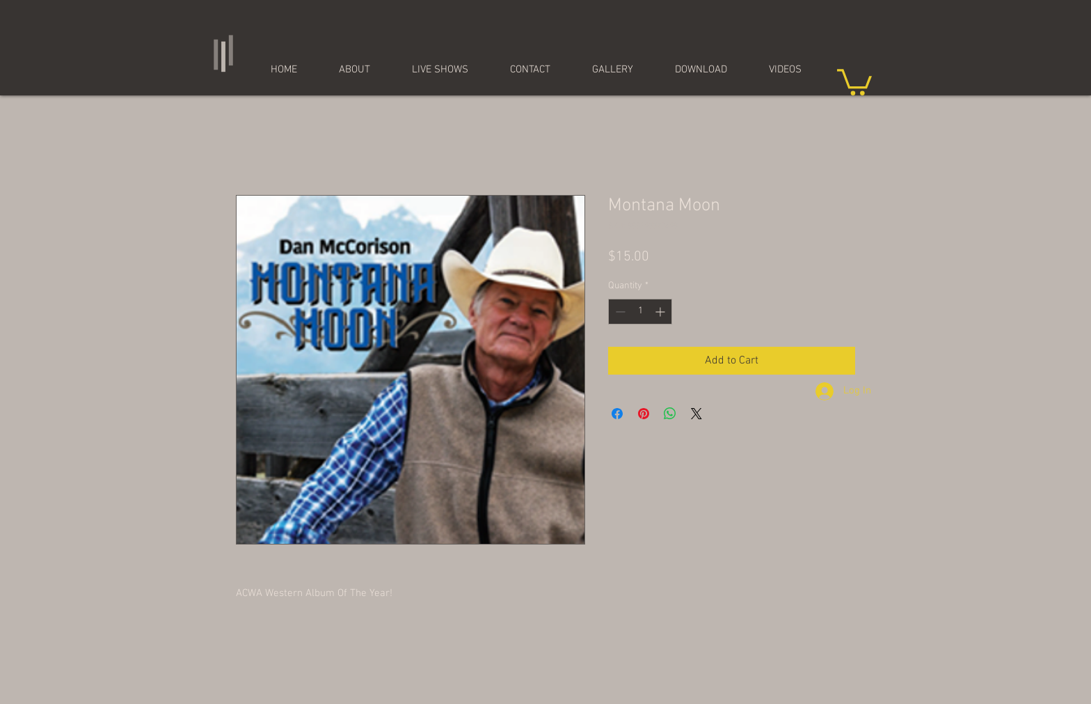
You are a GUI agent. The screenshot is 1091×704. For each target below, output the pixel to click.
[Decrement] (619, 311)
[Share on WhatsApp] (670, 413)
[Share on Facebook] (617, 413)
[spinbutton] (640, 311)
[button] (854, 80)
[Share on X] (696, 413)
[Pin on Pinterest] (643, 413)
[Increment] (661, 311)
